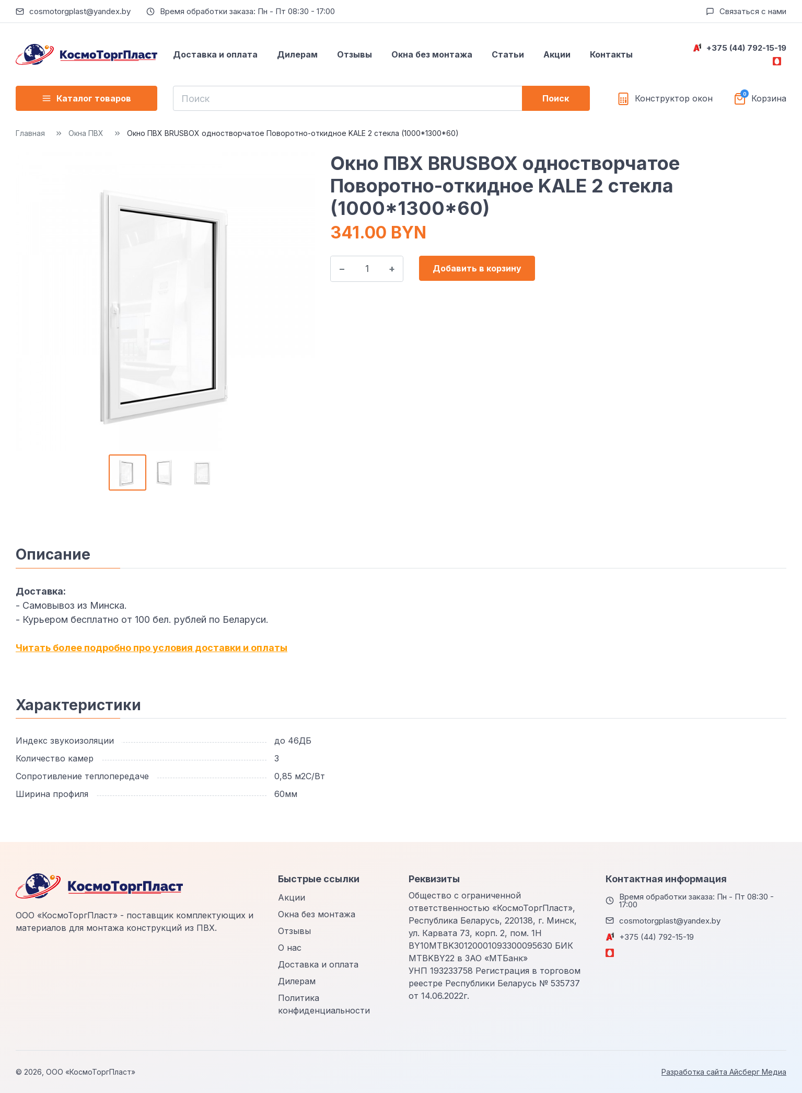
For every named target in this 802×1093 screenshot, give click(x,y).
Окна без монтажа (431, 54)
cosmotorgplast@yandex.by (80, 11)
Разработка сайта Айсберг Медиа (723, 1071)
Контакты (611, 54)
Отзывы (354, 54)
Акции (557, 54)
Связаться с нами (752, 11)
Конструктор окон (674, 99)
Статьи (508, 54)
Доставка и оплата (215, 54)
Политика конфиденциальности (324, 1004)
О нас (289, 947)
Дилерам (297, 54)
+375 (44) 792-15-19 (746, 48)
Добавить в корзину (477, 268)
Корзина (768, 99)
